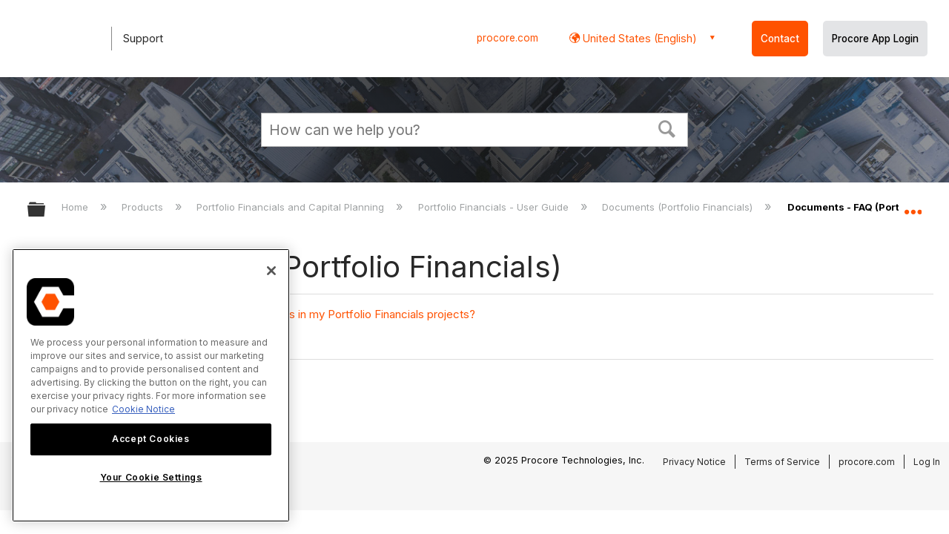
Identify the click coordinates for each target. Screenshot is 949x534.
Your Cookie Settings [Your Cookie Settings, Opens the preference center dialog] (151, 477)
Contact (780, 38)
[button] (667, 127)
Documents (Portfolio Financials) (678, 207)
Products (144, 207)
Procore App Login (875, 38)
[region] (151, 385)
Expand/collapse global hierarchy (46, 210)
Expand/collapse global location (913, 205)
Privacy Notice (694, 461)
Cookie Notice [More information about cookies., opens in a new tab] (143, 409)
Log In (926, 461)
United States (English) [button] (638, 38)
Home (76, 207)
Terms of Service (782, 461)
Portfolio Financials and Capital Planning (291, 207)
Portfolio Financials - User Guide (495, 207)
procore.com (507, 38)
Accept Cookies (150, 438)
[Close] (271, 270)
